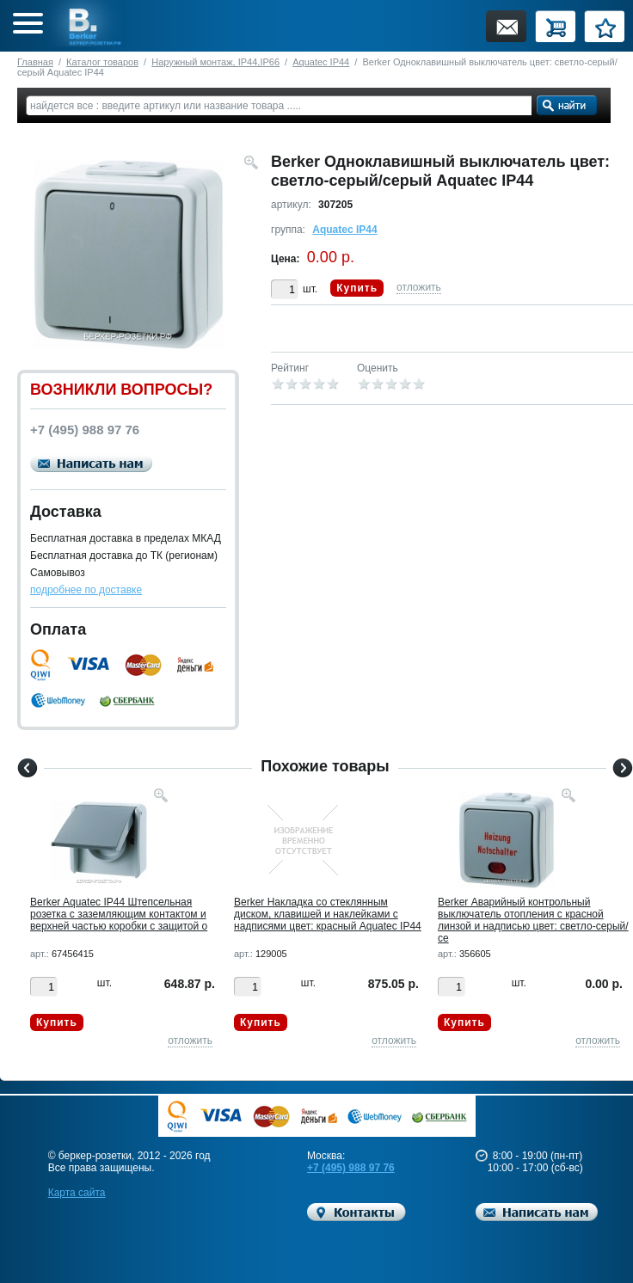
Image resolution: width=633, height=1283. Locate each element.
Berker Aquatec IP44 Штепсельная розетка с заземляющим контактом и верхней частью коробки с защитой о (118, 914)
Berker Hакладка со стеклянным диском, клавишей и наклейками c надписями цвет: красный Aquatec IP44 (327, 914)
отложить (418, 287)
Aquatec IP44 (320, 62)
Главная (35, 62)
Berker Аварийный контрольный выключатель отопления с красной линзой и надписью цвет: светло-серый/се (533, 920)
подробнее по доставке (86, 590)
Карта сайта (77, 1193)
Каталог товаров (102, 62)
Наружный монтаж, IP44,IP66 (215, 62)
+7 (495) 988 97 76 (351, 1168)
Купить (357, 288)
